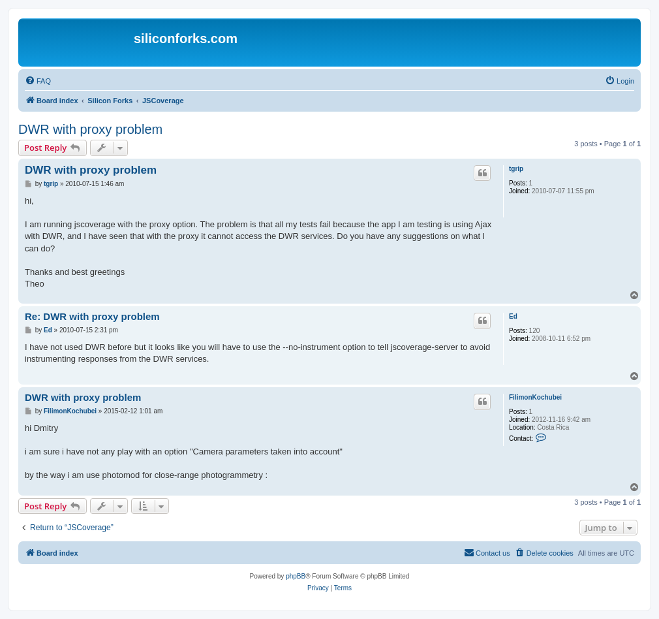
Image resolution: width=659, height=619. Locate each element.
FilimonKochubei (535, 397)
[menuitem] (38, 81)
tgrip (516, 168)
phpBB (295, 576)
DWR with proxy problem (90, 129)
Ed (513, 316)
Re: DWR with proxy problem (92, 316)
